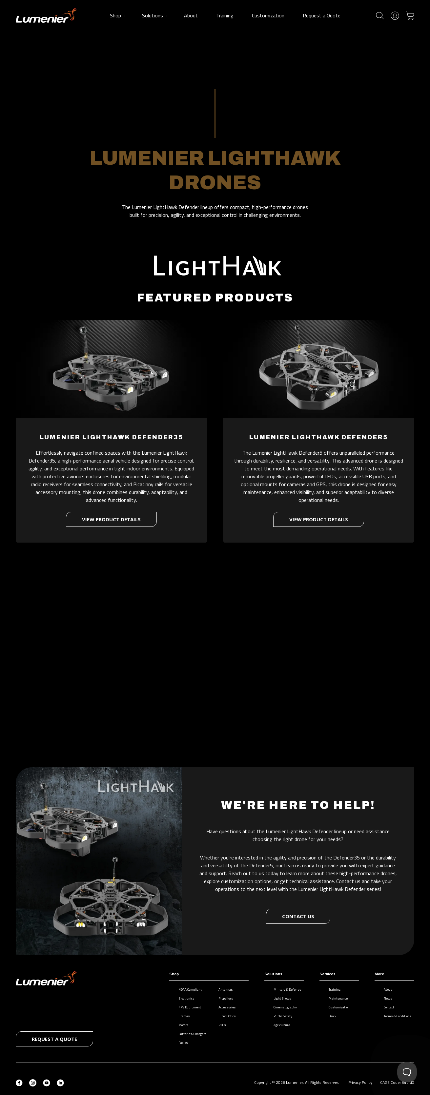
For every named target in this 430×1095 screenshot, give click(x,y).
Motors (180, 1025)
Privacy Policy (360, 1082)
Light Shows (279, 998)
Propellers (222, 998)
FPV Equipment (186, 1007)
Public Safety (279, 1016)
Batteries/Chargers (189, 1034)
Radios (180, 1043)
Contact (385, 1007)
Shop (118, 15)
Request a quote (54, 1039)
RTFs (219, 1025)
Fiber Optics (224, 1016)
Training (226, 15)
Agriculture (278, 1025)
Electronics (183, 998)
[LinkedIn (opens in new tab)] (60, 1082)
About (192, 15)
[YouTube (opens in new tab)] (46, 1082)
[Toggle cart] (410, 15)
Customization (269, 15)
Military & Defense (284, 989)
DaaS (329, 1016)
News (384, 998)
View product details (111, 515)
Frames (181, 1016)
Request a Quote (323, 15)
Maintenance (335, 998)
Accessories (224, 1007)
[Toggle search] (380, 15)
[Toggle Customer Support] (407, 1072)
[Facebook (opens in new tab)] (19, 1082)
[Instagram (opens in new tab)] (32, 1082)
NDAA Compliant (187, 989)
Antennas (222, 989)
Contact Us (298, 916)
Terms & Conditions (394, 1016)
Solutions (155, 15)
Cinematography (282, 1007)
